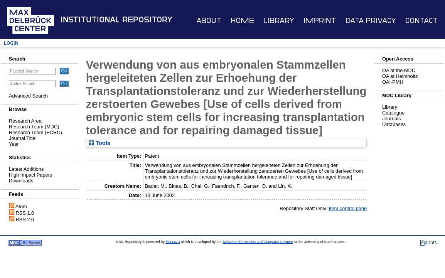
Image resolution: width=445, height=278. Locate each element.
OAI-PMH (392, 82)
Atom (21, 206)
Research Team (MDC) (34, 127)
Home (242, 20)
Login (11, 42)
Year (14, 144)
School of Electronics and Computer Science (257, 242)
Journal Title (22, 138)
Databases (394, 124)
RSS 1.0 (25, 213)
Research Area (25, 121)
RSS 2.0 (25, 219)
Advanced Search (28, 96)
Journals (391, 118)
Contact (421, 20)
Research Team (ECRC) (35, 132)
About (208, 20)
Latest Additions (26, 169)
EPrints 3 (172, 242)
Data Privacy (371, 20)
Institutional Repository (116, 20)
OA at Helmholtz (400, 76)
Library (278, 20)
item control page (348, 208)
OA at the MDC (398, 70)
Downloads (21, 181)
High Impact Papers (30, 175)
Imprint (319, 20)
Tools (99, 143)
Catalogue (393, 113)
